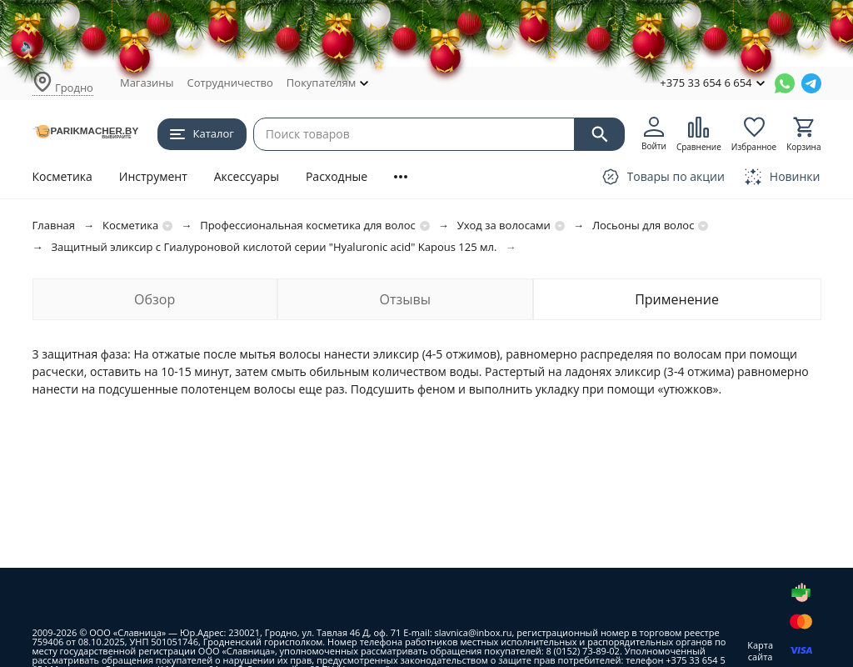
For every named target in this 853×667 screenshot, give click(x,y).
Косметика (62, 176)
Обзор (154, 299)
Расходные (336, 176)
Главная (54, 225)
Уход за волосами (504, 225)
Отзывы (404, 299)
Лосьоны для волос (643, 225)
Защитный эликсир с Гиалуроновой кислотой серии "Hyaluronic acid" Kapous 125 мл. (274, 246)
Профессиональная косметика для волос (308, 225)
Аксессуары (246, 176)
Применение (677, 299)
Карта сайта (760, 650)
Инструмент (153, 176)
